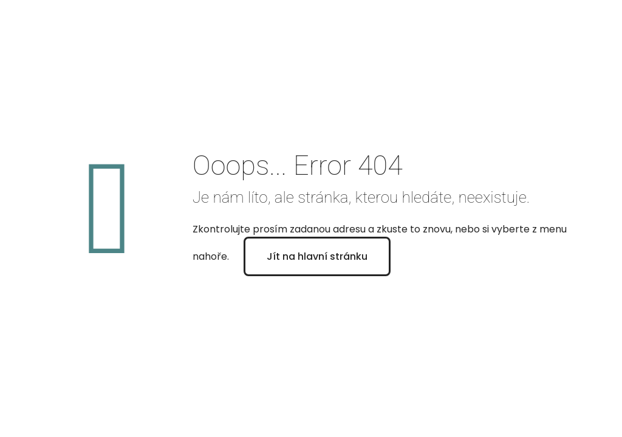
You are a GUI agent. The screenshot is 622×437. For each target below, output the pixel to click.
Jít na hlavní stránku (317, 256)
